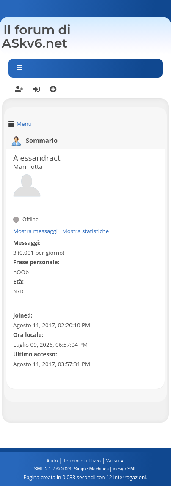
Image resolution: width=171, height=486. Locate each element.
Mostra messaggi (35, 231)
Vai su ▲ (115, 460)
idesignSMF (125, 468)
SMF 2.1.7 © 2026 (52, 468)
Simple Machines (91, 468)
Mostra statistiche (85, 231)
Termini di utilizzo (82, 460)
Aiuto (52, 460)
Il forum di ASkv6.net (36, 36)
